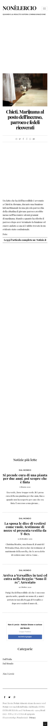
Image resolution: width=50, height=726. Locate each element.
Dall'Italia (7, 659)
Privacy (32, 717)
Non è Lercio (8, 673)
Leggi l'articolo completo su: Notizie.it (25, 240)
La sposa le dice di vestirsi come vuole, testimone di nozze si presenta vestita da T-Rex (25, 528)
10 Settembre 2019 (25, 539)
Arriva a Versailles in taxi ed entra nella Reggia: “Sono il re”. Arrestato (25, 578)
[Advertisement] (25, 46)
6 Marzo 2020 (25, 487)
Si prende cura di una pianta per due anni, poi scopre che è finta (25, 478)
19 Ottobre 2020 (25, 587)
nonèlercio (19, 7)
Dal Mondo (25, 470)
